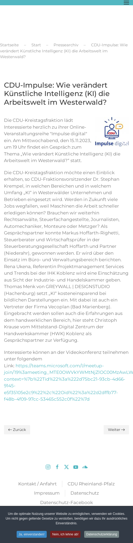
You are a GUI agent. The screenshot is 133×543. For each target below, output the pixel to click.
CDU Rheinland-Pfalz (91, 483)
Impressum (47, 493)
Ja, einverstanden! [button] (32, 535)
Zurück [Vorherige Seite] (17, 429)
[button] (126, 2)
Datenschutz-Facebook (66, 502)
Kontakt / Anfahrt (37, 483)
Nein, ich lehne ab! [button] (65, 535)
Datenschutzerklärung (101, 535)
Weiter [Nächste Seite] (116, 429)
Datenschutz (84, 493)
